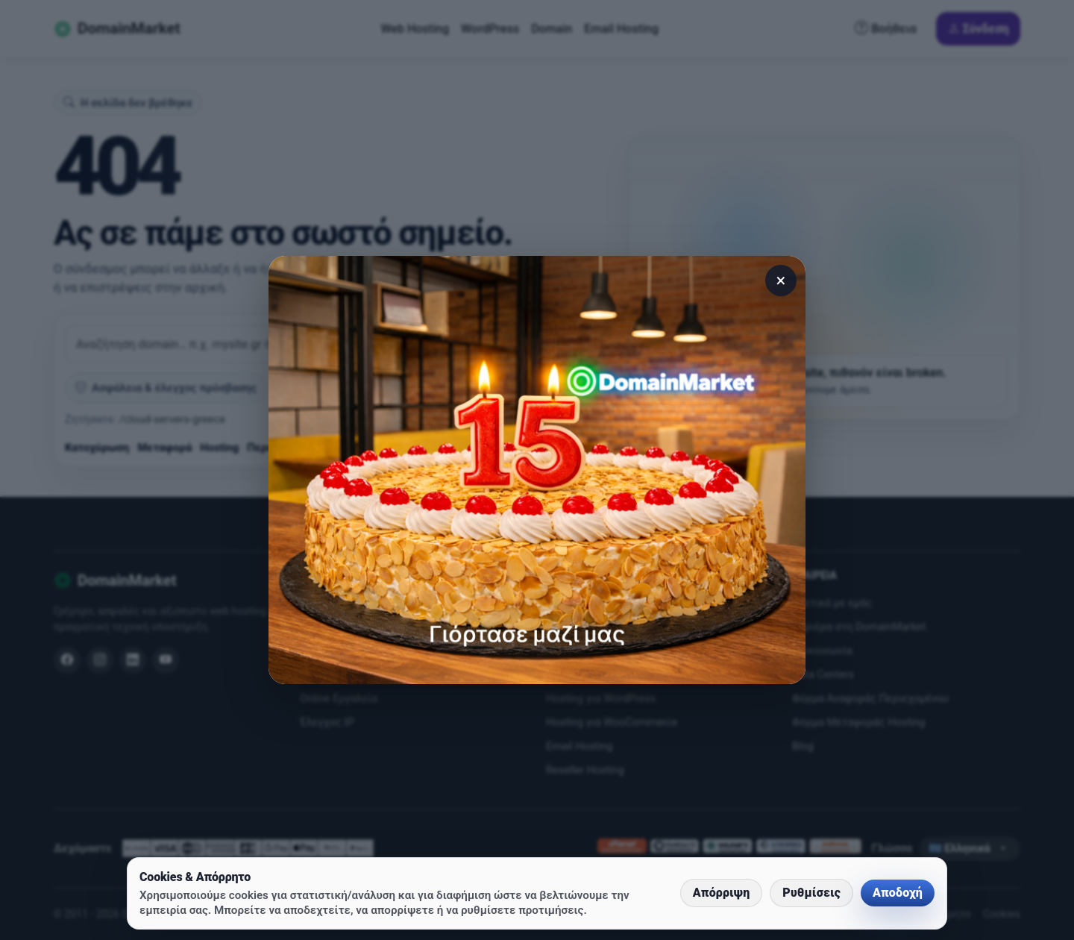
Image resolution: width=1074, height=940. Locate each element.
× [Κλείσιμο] (781, 280)
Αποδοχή (898, 893)
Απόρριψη (721, 893)
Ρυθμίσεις (811, 893)
